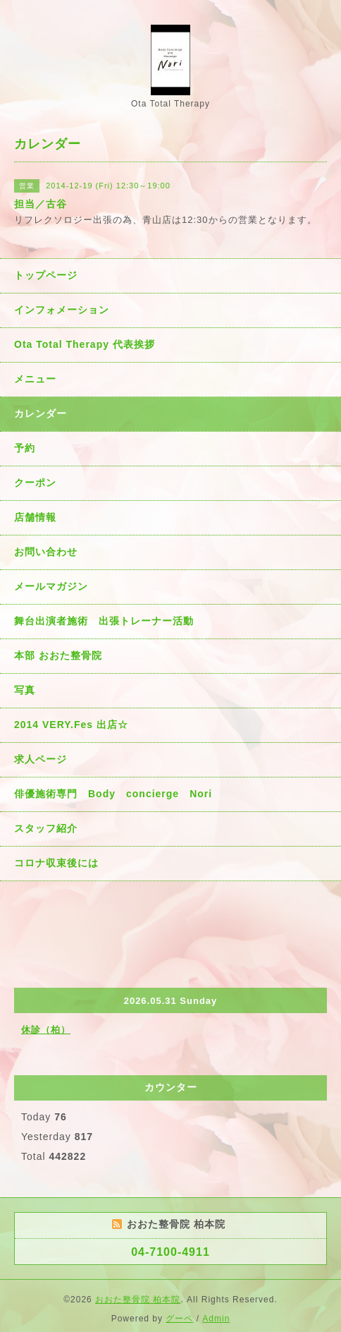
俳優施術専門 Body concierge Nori (113, 793)
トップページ (46, 275)
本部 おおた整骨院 (58, 655)
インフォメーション (61, 309)
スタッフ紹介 (46, 828)
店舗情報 (35, 517)
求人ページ (40, 759)
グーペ (179, 1319)
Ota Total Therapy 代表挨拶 (84, 344)
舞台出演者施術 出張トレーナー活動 (104, 620)
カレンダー (40, 413)
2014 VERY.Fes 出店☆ (71, 724)
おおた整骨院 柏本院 (137, 1299)
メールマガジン (51, 586)
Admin (216, 1319)
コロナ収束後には (56, 862)
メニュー (35, 379)
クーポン (35, 482)
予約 (24, 448)
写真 (24, 690)
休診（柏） (45, 1029)
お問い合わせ (46, 551)
